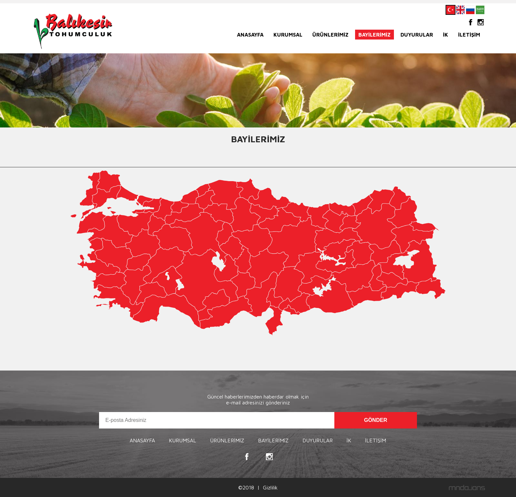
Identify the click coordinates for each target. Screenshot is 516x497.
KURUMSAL (287, 35)
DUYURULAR (416, 35)
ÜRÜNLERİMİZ (330, 35)
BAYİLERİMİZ (374, 35)
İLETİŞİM (469, 35)
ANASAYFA (250, 35)
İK (445, 35)
